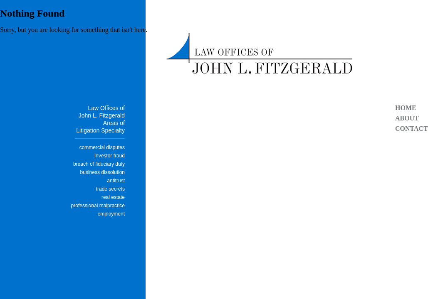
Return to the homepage (32, 43)
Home (405, 107)
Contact (411, 128)
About (407, 118)
